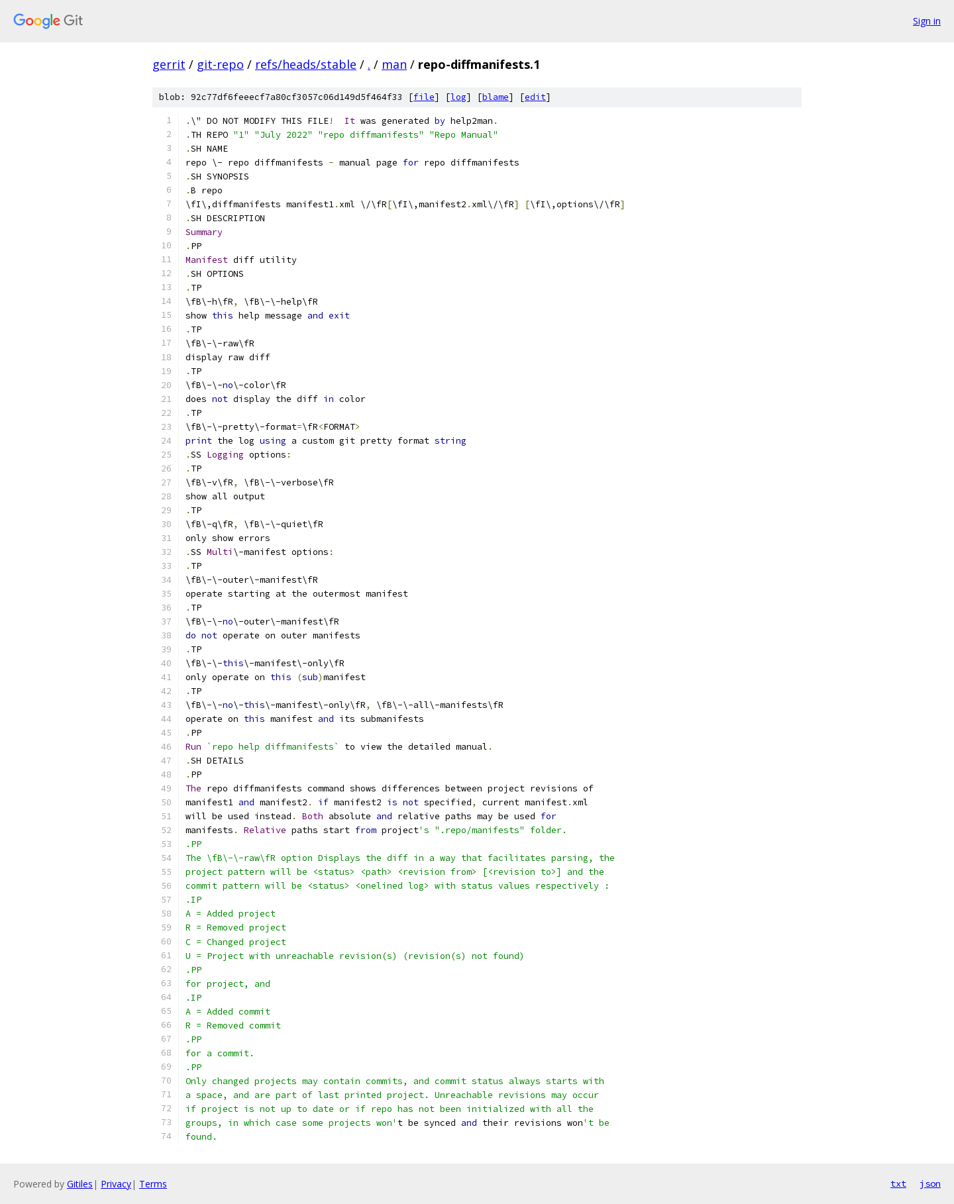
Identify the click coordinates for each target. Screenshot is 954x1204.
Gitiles (80, 1184)
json (930, 1183)
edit (535, 97)
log (458, 97)
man (394, 64)
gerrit (169, 64)
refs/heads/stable (305, 64)
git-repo (220, 64)
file (424, 97)
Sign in (927, 21)
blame (495, 97)
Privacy (116, 1184)
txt (898, 1183)
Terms (153, 1184)
